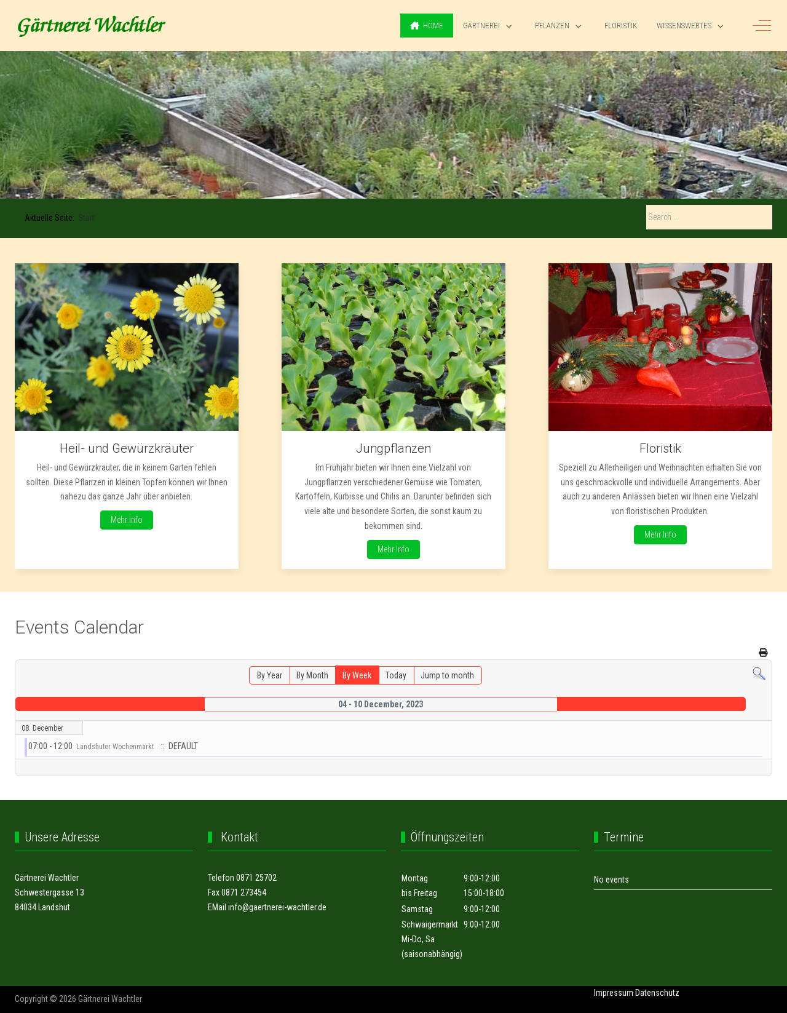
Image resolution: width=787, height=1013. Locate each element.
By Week (356, 675)
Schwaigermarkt (429, 924)
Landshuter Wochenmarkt (115, 746)
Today (396, 675)
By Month (312, 675)
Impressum (613, 993)
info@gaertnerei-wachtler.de (277, 907)
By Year (269, 675)
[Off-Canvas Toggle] (762, 26)
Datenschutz (657, 993)
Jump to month (447, 675)
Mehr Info (127, 520)
